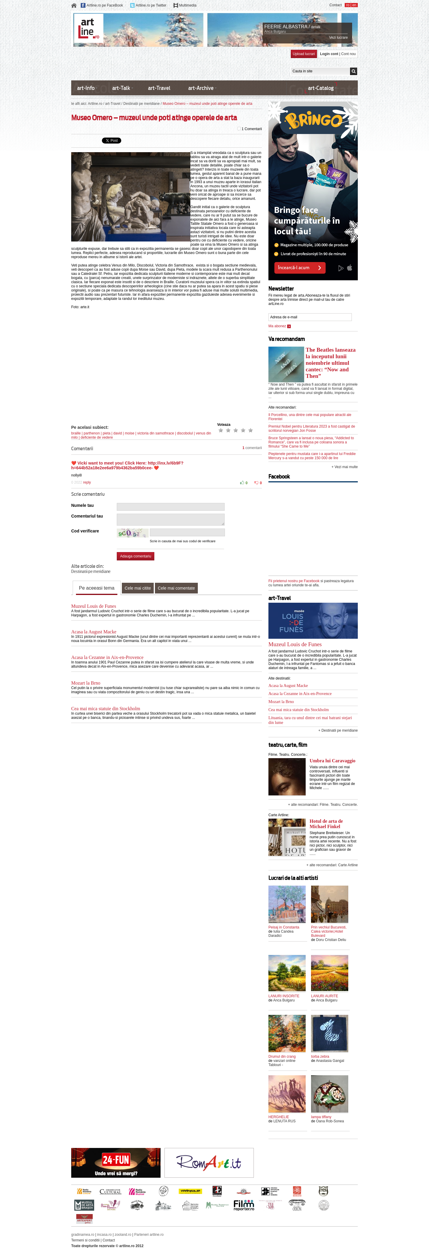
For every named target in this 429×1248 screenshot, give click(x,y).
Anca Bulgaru (275, 31)
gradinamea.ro (82, 1235)
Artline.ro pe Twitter (151, 5)
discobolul (185, 433)
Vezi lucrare (338, 37)
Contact (335, 5)
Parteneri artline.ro (149, 1235)
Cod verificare (85, 531)
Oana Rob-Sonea (330, 1121)
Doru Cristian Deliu (331, 940)
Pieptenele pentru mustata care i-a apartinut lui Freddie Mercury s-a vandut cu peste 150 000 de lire (312, 456)
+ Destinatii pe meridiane (338, 730)
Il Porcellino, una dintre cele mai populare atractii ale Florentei (309, 417)
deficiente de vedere (97, 437)
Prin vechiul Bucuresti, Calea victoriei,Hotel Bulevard (328, 931)
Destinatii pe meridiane (141, 104)
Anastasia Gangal (330, 1061)
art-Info (85, 88)
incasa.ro (104, 1235)
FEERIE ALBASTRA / (287, 26)
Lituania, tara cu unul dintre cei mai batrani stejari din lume (310, 720)
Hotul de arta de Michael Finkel (326, 824)
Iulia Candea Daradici (280, 933)
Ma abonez (279, 326)
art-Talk (121, 88)
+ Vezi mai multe (345, 467)
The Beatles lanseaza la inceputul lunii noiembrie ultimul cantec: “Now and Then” (331, 363)
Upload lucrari (304, 54)
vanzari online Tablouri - (282, 1063)
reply (87, 482)
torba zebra (320, 1056)
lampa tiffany (321, 1117)
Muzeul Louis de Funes (93, 606)
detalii (315, 27)
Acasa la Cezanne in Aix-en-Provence (107, 657)
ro (347, 5)
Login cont (329, 54)
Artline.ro (95, 104)
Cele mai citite (138, 588)
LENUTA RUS (284, 1121)
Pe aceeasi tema (96, 587)
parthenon (92, 433)
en (354, 5)
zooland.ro (123, 1235)
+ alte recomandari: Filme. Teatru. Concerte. (323, 805)
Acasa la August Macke (93, 631)
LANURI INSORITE (283, 996)
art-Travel (159, 88)
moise (129, 433)
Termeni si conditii (85, 1240)
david (117, 433)
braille (76, 433)
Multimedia (187, 5)
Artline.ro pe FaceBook (105, 5)
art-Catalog (321, 88)
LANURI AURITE (324, 996)
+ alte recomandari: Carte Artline (332, 865)
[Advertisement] (179, 63)
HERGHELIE (278, 1117)
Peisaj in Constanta (283, 927)
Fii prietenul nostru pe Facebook (293, 581)
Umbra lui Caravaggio (332, 760)
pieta (107, 433)
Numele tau (82, 505)
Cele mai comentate (176, 588)
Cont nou (348, 54)
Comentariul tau (87, 516)
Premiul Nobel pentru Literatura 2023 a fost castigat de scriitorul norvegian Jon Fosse (311, 428)
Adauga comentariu (135, 556)
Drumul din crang (282, 1056)
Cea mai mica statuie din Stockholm (105, 708)
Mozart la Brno (85, 682)
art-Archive (201, 88)
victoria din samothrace (155, 433)
